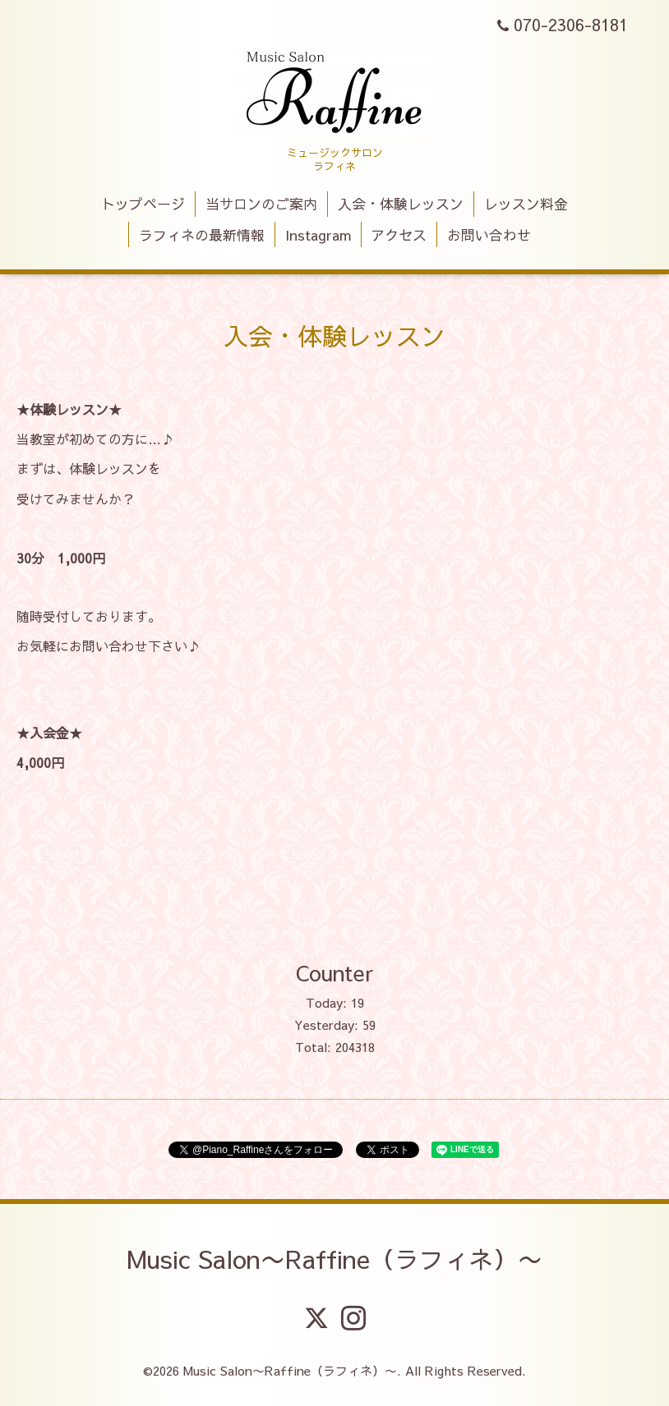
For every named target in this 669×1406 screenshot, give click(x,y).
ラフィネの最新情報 (202, 235)
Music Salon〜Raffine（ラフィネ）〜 (334, 1258)
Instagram (318, 235)
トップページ (143, 204)
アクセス (399, 235)
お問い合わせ (489, 235)
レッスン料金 (526, 204)
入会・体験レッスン (401, 204)
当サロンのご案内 (261, 204)
